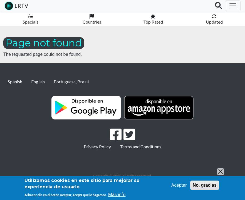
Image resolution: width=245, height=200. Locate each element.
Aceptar (179, 185)
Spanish (15, 81)
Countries (92, 21)
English (38, 81)
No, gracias (205, 185)
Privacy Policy (97, 146)
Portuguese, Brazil (71, 81)
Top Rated (153, 21)
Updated (214, 21)
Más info (116, 194)
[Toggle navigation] (233, 5)
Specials (30, 21)
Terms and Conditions (140, 146)
